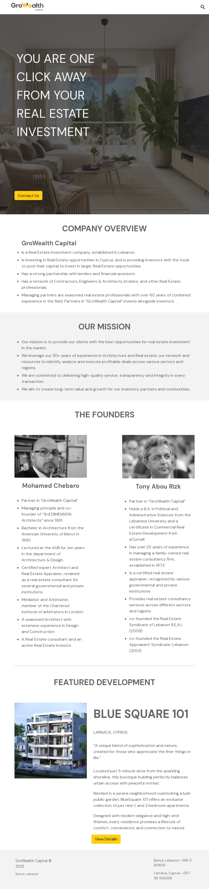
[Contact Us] (28, 195)
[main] (58, 95)
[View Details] (106, 839)
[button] (203, 7)
